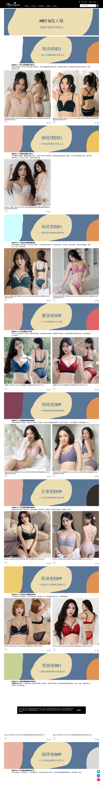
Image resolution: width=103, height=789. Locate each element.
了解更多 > (21, 711)
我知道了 (79, 710)
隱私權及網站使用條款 (33, 710)
